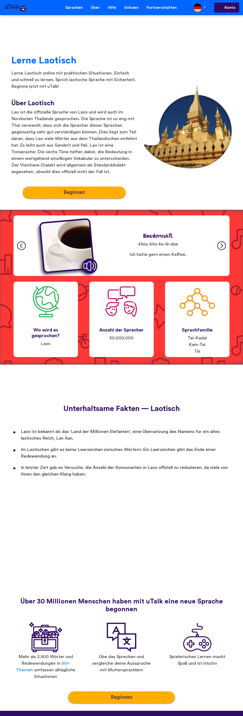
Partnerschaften (162, 7)
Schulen (131, 7)
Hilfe (112, 7)
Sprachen (74, 7)
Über (95, 7)
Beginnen (74, 192)
